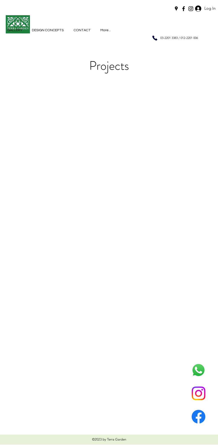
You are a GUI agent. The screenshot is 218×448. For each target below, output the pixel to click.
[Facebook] (198, 417)
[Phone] (155, 38)
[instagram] (191, 8)
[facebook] (183, 8)
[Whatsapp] (198, 370)
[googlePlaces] (176, 8)
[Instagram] (198, 393)
